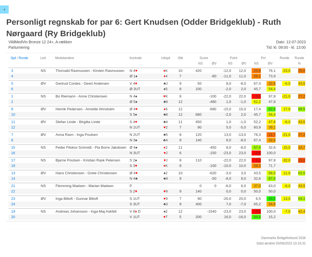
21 (13, 186)
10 (13, 114)
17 (13, 160)
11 (13, 122)
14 (13, 178)
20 (13, 217)
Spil (13, 58)
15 (13, 147)
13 (13, 173)
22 (13, 191)
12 (13, 127)
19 (13, 211)
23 (13, 199)
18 (13, 166)
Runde (23, 58)
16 (13, 153)
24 (13, 204)
